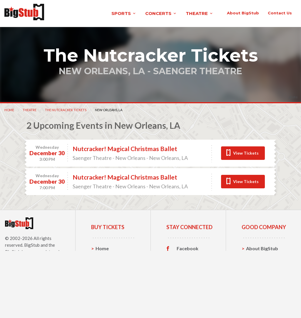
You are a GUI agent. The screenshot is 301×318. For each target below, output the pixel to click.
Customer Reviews (188, 300)
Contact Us (258, 280)
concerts (104, 13)
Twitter (185, 280)
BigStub (32, 268)
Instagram (188, 289)
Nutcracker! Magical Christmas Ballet (125, 172)
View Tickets (246, 176)
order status (252, 37)
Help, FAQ (257, 289)
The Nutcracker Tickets (65, 133)
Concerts (106, 289)
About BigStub (180, 37)
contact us (217, 37)
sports (66, 13)
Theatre (29, 133)
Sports (103, 280)
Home (9, 133)
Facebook (187, 271)
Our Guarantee (262, 299)
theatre (142, 13)
